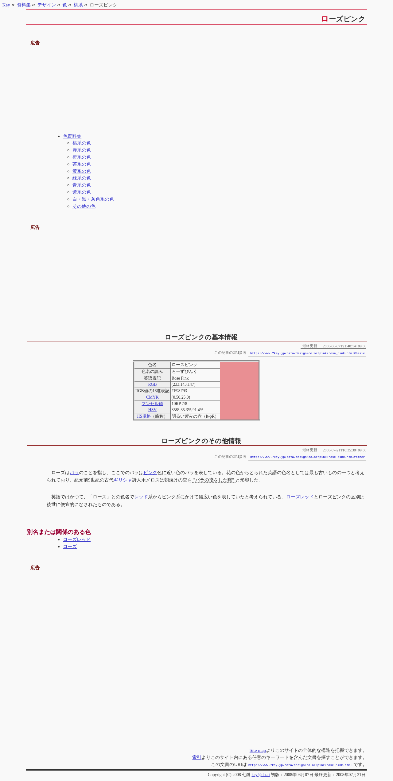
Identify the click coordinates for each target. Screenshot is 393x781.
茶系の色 (81, 164)
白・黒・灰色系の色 (93, 199)
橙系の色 (81, 157)
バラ (74, 472)
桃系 (78, 4)
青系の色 (81, 185)
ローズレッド (300, 496)
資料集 (24, 4)
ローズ (70, 546)
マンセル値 (152, 403)
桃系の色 (81, 142)
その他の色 (83, 206)
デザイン (46, 4)
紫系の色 (81, 192)
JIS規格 (144, 416)
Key (6, 4)
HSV (152, 410)
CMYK (152, 397)
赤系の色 (81, 150)
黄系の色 (81, 171)
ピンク (150, 472)
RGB (152, 384)
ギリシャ (123, 479)
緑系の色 (81, 177)
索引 (196, 757)
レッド (141, 496)
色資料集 (72, 136)
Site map (258, 750)
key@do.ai (260, 774)
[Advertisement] (197, 90)
